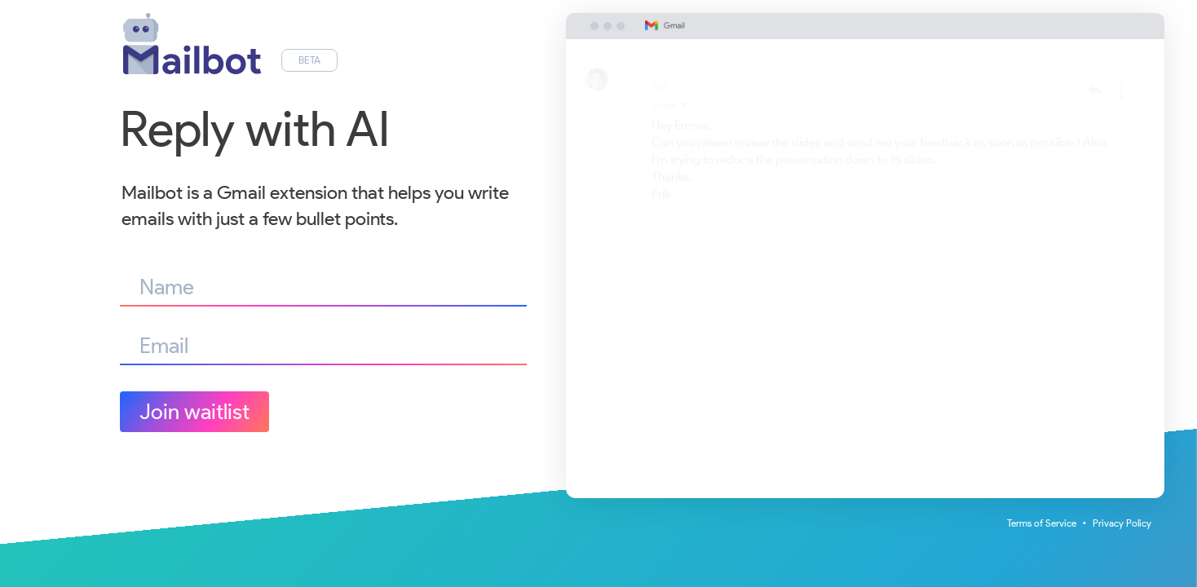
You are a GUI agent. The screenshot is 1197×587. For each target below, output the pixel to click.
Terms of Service (1041, 523)
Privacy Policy (1122, 523)
